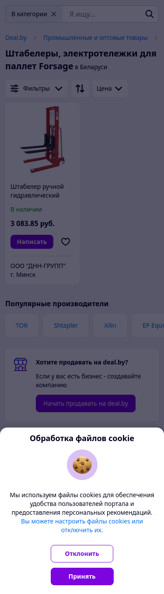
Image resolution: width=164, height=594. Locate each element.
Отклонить (82, 553)
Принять (82, 576)
